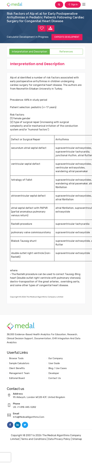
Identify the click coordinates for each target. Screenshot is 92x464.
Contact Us (54, 378)
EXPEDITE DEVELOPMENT (67, 37)
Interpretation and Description (29, 51)
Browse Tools (16, 358)
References (66, 51)
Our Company (55, 358)
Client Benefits (17, 368)
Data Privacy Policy (59, 439)
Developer (53, 373)
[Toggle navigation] (83, 4)
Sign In (73, 4)
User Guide (54, 363)
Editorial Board (17, 378)
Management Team (19, 373)
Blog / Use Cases (57, 368)
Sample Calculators (19, 363)
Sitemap (77, 439)
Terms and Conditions (33, 439)
